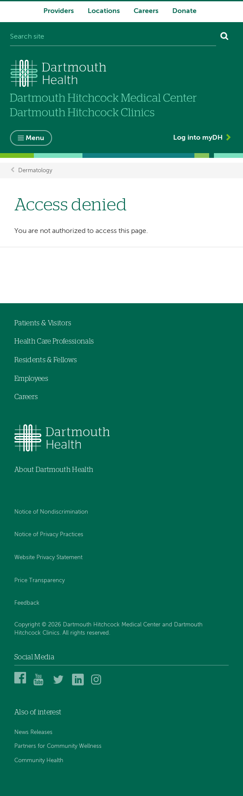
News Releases (33, 732)
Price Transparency (39, 580)
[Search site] (113, 37)
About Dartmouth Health (53, 469)
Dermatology (35, 170)
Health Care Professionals (54, 341)
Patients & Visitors (42, 323)
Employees (31, 378)
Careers (146, 11)
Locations (104, 11)
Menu (35, 138)
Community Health (38, 760)
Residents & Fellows (45, 360)
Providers (58, 11)
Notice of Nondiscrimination (51, 512)
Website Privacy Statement (48, 557)
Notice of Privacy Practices (48, 534)
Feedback (26, 603)
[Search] (224, 37)
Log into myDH (198, 137)
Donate (184, 11)
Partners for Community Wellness (58, 746)
